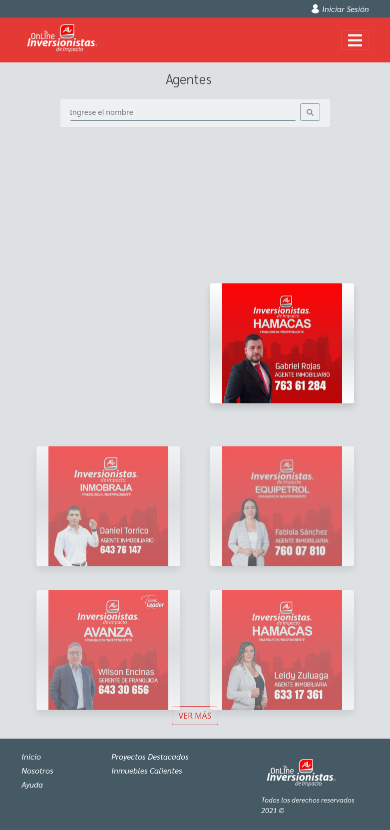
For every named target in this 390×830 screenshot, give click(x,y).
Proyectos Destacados (150, 756)
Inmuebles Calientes (146, 770)
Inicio (31, 756)
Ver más (194, 715)
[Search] (183, 112)
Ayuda (32, 784)
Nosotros (37, 770)
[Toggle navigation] (355, 40)
